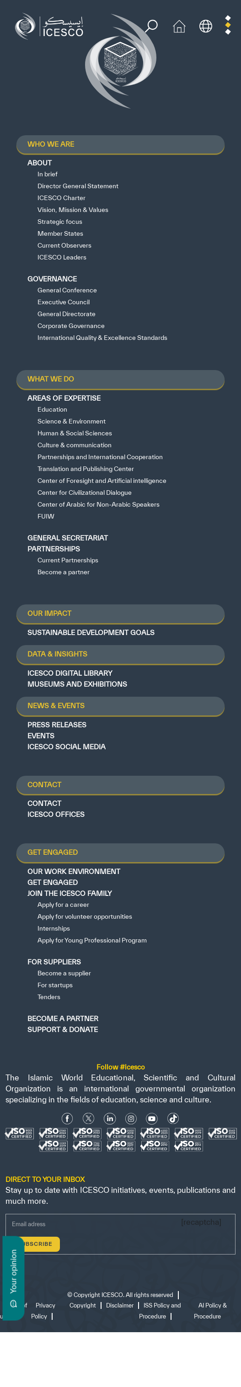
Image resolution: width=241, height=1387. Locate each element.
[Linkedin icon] (110, 1118)
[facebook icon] (67, 1118)
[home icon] (179, 25)
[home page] (51, 25)
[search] (151, 26)
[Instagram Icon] (131, 1118)
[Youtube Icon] (152, 1118)
